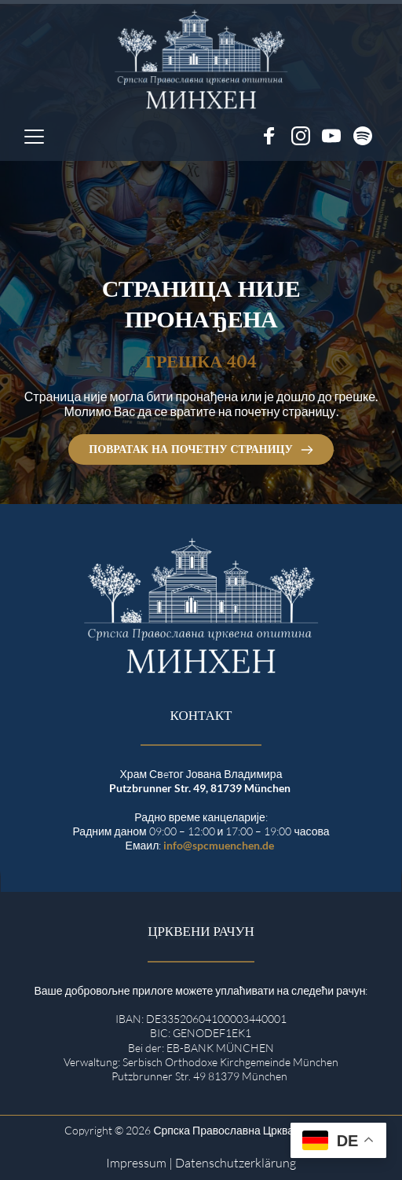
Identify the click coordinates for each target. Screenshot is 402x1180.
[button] (34, 136)
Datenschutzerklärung (235, 1163)
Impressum (136, 1163)
